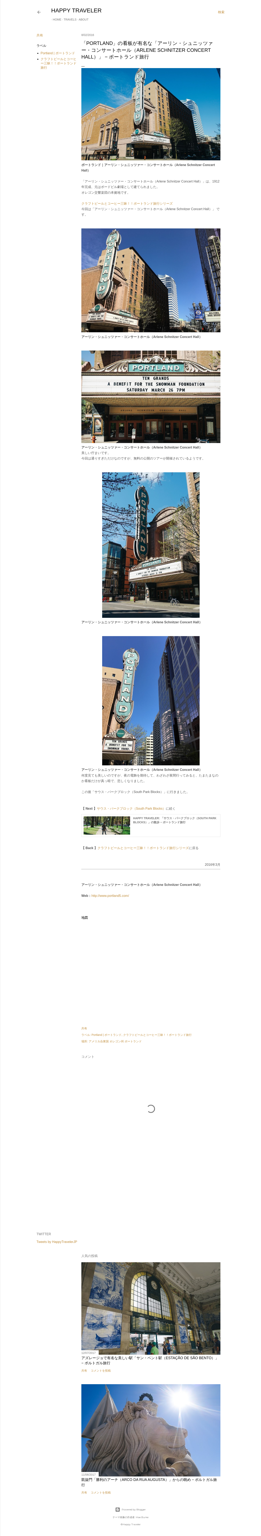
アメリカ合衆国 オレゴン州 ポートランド (115, 1041)
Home (55, 19)
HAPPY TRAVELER (76, 10)
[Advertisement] (150, 1193)
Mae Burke (142, 1517)
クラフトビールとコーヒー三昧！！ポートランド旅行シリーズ (127, 203)
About (82, 19)
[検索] (221, 12)
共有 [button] (39, 35)
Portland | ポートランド (58, 53)
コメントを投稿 (101, 1370)
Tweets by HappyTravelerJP (56, 1242)
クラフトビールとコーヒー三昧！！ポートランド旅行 (58, 63)
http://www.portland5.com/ (110, 895)
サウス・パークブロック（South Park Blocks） (131, 808)
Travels (68, 19)
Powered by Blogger (130, 1509)
